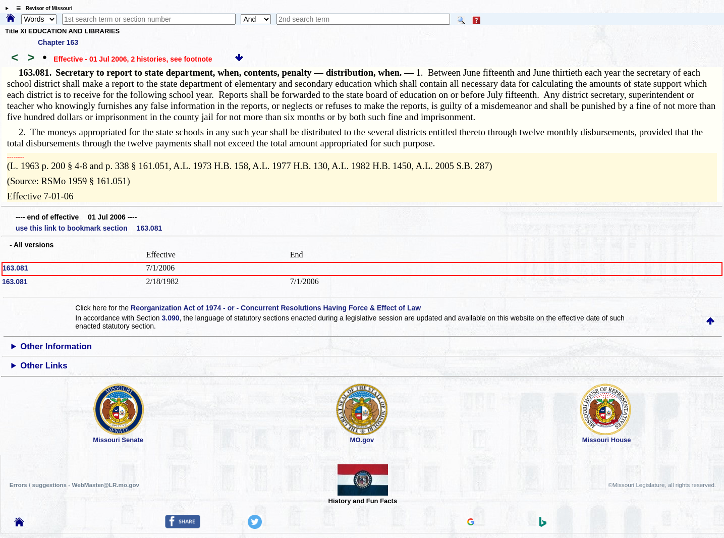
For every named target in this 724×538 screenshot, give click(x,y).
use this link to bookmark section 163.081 (89, 228)
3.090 (171, 318)
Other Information (56, 346)
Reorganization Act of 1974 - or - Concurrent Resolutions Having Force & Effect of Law (276, 308)
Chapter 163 (58, 42)
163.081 (15, 268)
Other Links (43, 365)
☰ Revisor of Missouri (42, 8)
